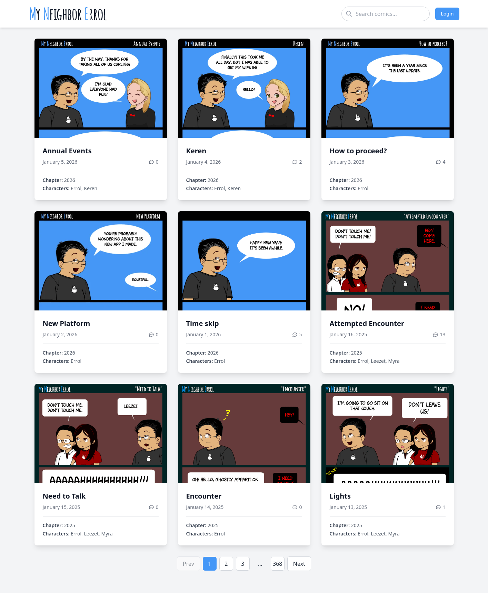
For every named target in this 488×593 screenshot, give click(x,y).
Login (447, 13)
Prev (188, 564)
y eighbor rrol (68, 14)
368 (277, 564)
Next (299, 564)
